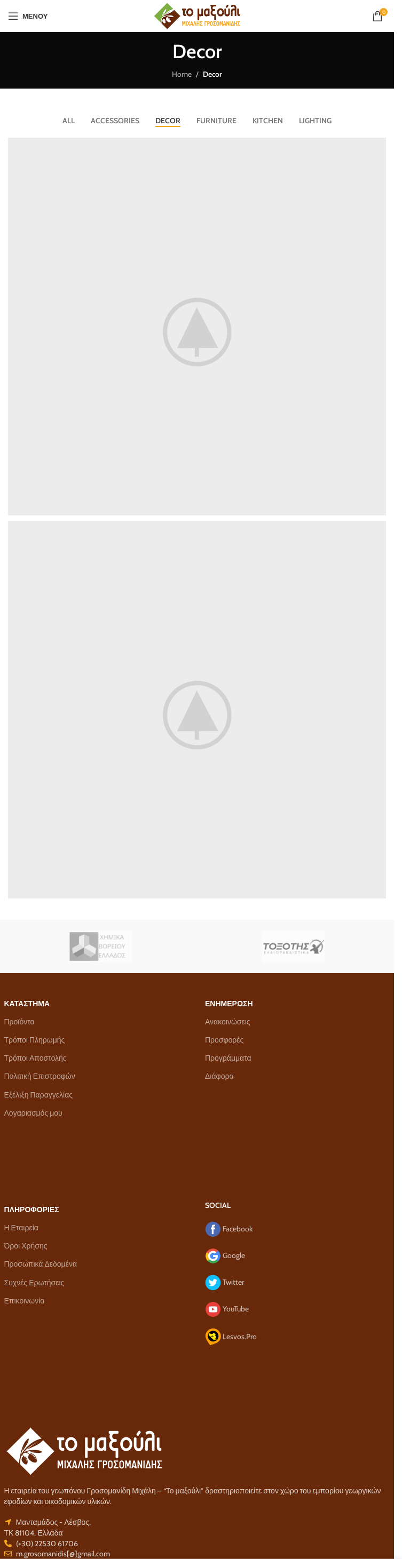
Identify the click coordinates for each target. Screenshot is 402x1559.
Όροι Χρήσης (26, 1246)
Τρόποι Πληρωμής (34, 1040)
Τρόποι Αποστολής (35, 1058)
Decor (212, 74)
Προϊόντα (19, 1022)
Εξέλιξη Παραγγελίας (38, 1095)
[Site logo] (197, 15)
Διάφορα (219, 1076)
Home (182, 74)
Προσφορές (224, 1040)
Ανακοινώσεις (227, 1022)
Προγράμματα (228, 1058)
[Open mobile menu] (28, 16)
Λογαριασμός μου (33, 1113)
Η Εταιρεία (21, 1227)
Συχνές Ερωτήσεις (34, 1282)
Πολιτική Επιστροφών (39, 1076)
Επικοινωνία (24, 1301)
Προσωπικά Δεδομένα (40, 1264)
